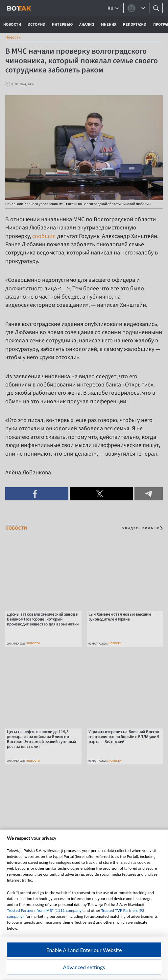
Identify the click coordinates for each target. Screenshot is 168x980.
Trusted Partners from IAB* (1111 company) (45, 910)
